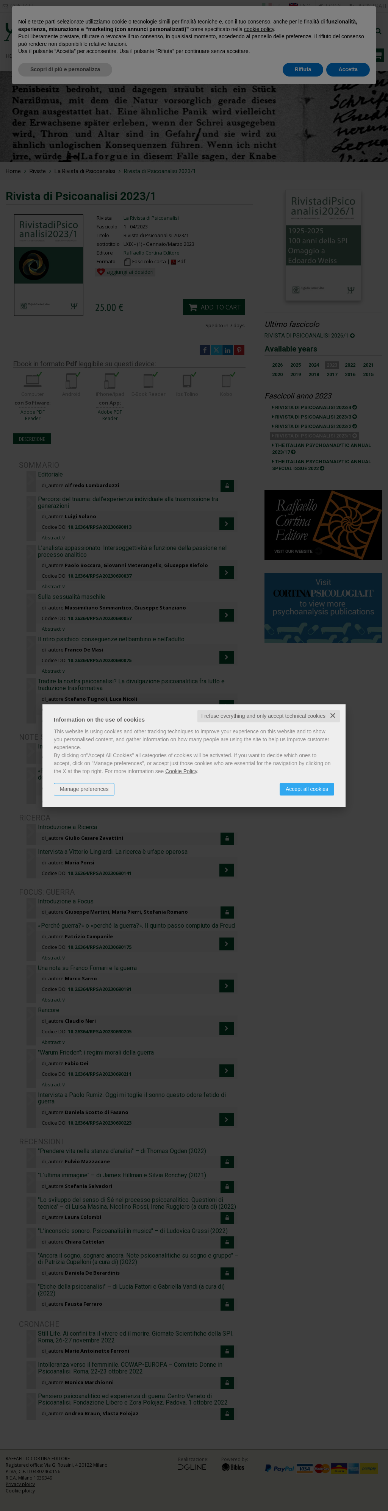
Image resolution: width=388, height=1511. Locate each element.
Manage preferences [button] (84, 789)
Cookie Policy (181, 771)
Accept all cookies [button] (307, 789)
